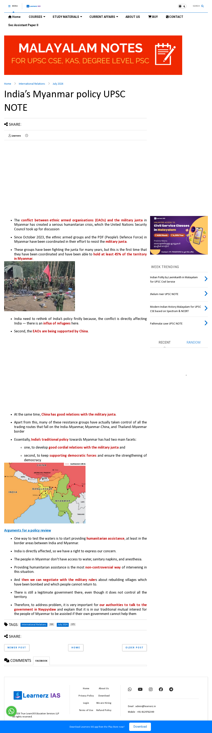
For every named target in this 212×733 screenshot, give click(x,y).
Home (14, 16)
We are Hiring (103, 703)
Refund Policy (103, 710)
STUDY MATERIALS (67, 16)
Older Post (134, 647)
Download (140, 726)
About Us (104, 688)
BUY (153, 16)
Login (86, 703)
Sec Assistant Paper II (23, 25)
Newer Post (16, 647)
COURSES (37, 16)
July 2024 (58, 83)
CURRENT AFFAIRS (103, 16)
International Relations (32, 83)
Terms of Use (86, 710)
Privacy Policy (86, 696)
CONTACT (174, 16)
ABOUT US (132, 16)
